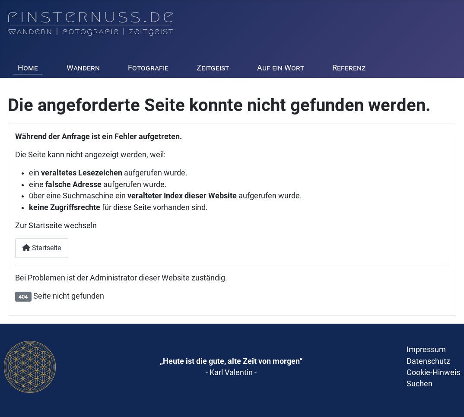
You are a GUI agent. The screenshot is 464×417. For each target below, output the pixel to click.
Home (28, 68)
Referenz (348, 68)
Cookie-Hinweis (433, 372)
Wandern (83, 68)
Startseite (41, 248)
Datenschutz (428, 361)
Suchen (419, 383)
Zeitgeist (213, 68)
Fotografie (148, 68)
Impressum (426, 349)
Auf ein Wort (280, 68)
